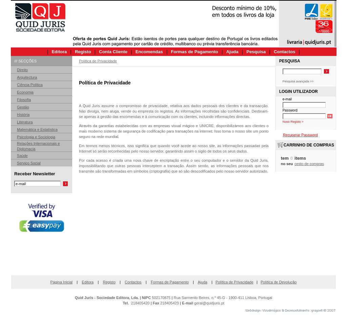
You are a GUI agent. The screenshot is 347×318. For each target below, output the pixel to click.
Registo (109, 282)
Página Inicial (61, 282)
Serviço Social (29, 163)
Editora (88, 282)
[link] (42, 257)
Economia (25, 92)
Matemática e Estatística (37, 129)
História (23, 115)
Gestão (23, 107)
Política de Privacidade (234, 282)
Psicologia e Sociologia (36, 137)
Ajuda (202, 282)
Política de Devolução (279, 282)
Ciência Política (30, 85)
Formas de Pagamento (170, 282)
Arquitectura (27, 77)
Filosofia (24, 100)
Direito (22, 70)
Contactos (133, 282)
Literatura (25, 122)
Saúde (22, 156)
